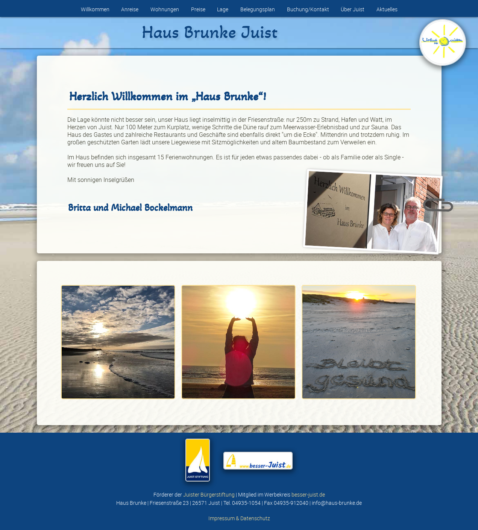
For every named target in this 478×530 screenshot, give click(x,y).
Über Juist (352, 9)
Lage (222, 9)
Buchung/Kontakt (308, 9)
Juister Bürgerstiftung (209, 494)
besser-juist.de (308, 494)
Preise (198, 9)
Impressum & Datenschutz (239, 518)
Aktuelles (387, 9)
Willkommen (95, 9)
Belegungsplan (257, 9)
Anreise (129, 9)
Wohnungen (164, 9)
